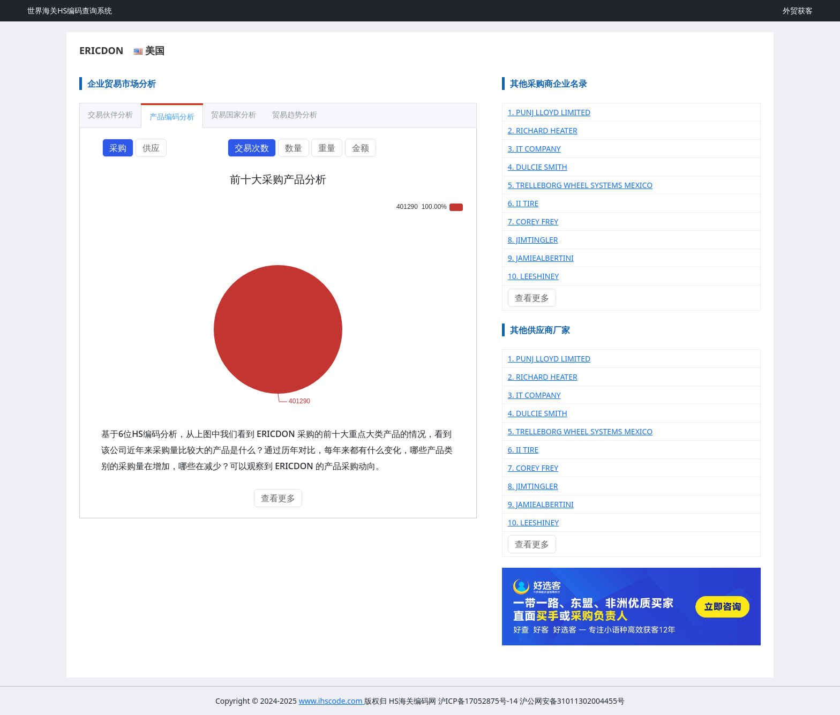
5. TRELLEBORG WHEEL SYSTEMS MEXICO (580, 185)
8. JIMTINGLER (533, 240)
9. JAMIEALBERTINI (541, 258)
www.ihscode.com (332, 701)
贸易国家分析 (233, 114)
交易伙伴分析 (110, 114)
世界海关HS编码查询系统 (69, 10)
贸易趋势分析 (294, 114)
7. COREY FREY (533, 221)
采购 (117, 148)
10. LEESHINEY (533, 276)
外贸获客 (798, 10)
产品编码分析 (171, 116)
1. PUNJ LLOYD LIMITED (549, 112)
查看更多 (278, 498)
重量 (326, 148)
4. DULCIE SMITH (537, 167)
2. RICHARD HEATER (543, 130)
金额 (360, 148)
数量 (293, 148)
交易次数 (252, 148)
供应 (151, 148)
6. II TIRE (523, 203)
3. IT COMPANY (534, 149)
